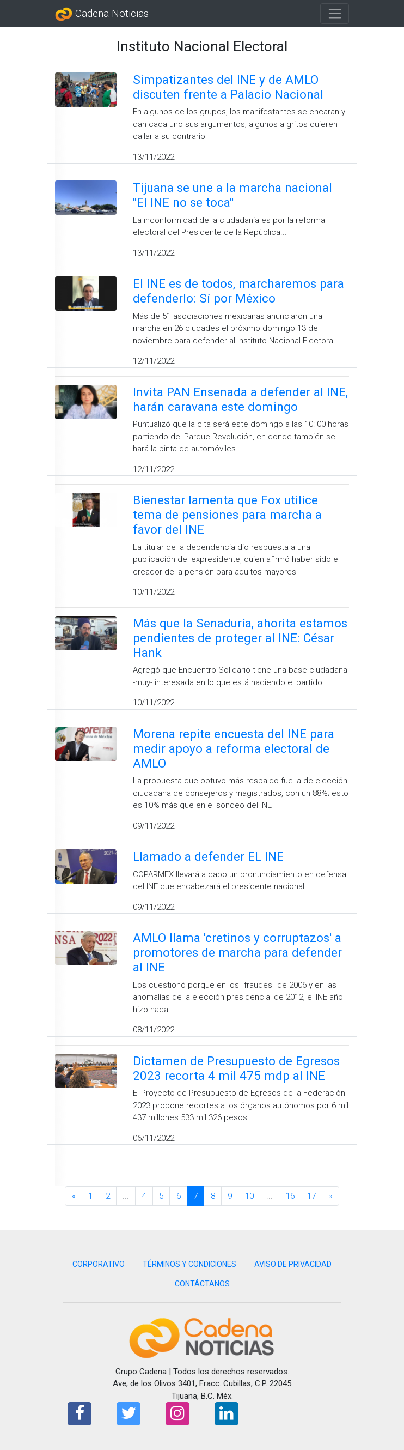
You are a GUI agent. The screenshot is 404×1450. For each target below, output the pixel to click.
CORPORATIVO (98, 1264)
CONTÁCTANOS (202, 1283)
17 (311, 1196)
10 (249, 1196)
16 (290, 1196)
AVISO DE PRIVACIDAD (293, 1264)
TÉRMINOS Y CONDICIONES (189, 1264)
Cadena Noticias (102, 14)
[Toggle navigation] (334, 13)
